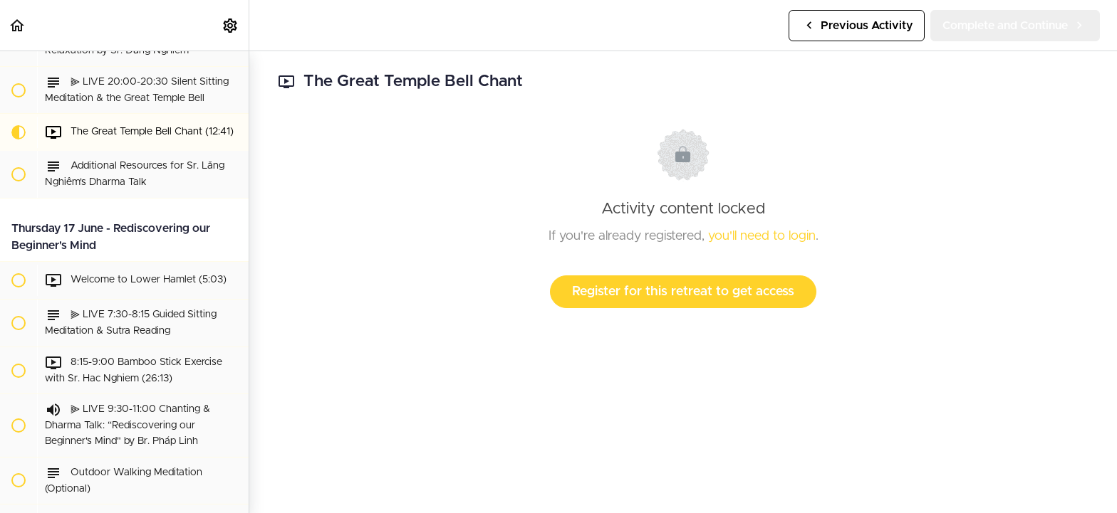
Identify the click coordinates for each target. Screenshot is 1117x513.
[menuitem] (231, 25)
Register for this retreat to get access (683, 291)
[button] (18, 25)
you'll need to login (762, 236)
